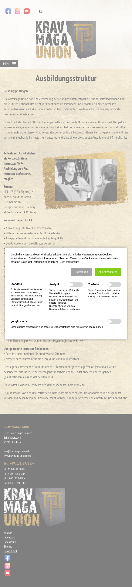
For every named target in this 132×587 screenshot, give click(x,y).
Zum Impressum (69, 261)
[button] (81, 272)
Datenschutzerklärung (46, 261)
